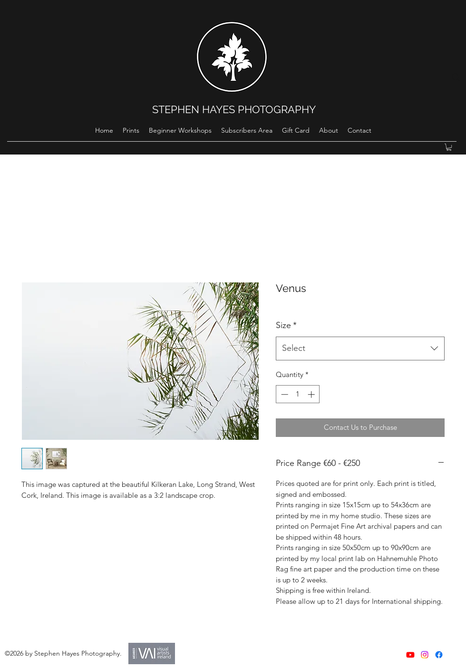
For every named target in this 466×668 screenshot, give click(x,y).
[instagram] (424, 654)
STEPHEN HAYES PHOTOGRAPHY (234, 109)
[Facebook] (439, 654)
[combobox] (360, 348)
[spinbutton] (298, 394)
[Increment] (312, 394)
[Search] (456, 77)
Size (286, 325)
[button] (449, 147)
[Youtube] (410, 654)
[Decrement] (283, 394)
